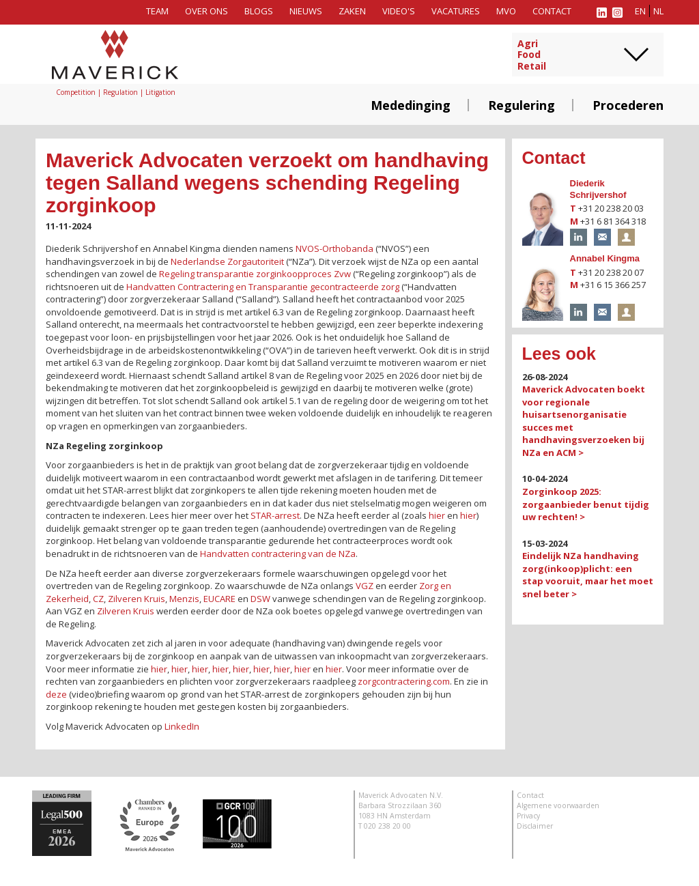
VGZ (364, 586)
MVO (506, 11)
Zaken (352, 11)
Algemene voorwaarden (558, 805)
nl (658, 11)
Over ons (206, 11)
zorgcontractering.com (404, 681)
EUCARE (219, 598)
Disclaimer (535, 826)
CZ (98, 598)
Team (157, 11)
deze (56, 694)
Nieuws (305, 11)
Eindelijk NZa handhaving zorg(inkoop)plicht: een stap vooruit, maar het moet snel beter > (587, 574)
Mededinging (411, 105)
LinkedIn (182, 726)
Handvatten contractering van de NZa (278, 553)
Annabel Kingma (605, 258)
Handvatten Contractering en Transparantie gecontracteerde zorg (262, 287)
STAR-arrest (275, 515)
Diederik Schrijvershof (598, 189)
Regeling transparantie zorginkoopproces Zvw (255, 274)
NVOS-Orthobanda (334, 248)
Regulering (521, 105)
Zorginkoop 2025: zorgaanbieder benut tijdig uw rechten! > (585, 504)
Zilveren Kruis (136, 598)
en (640, 11)
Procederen (628, 105)
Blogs (258, 11)
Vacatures (455, 11)
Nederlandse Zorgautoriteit (227, 261)
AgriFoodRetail (531, 55)
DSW (260, 598)
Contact (551, 11)
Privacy (528, 815)
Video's (398, 11)
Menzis (184, 598)
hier (437, 515)
